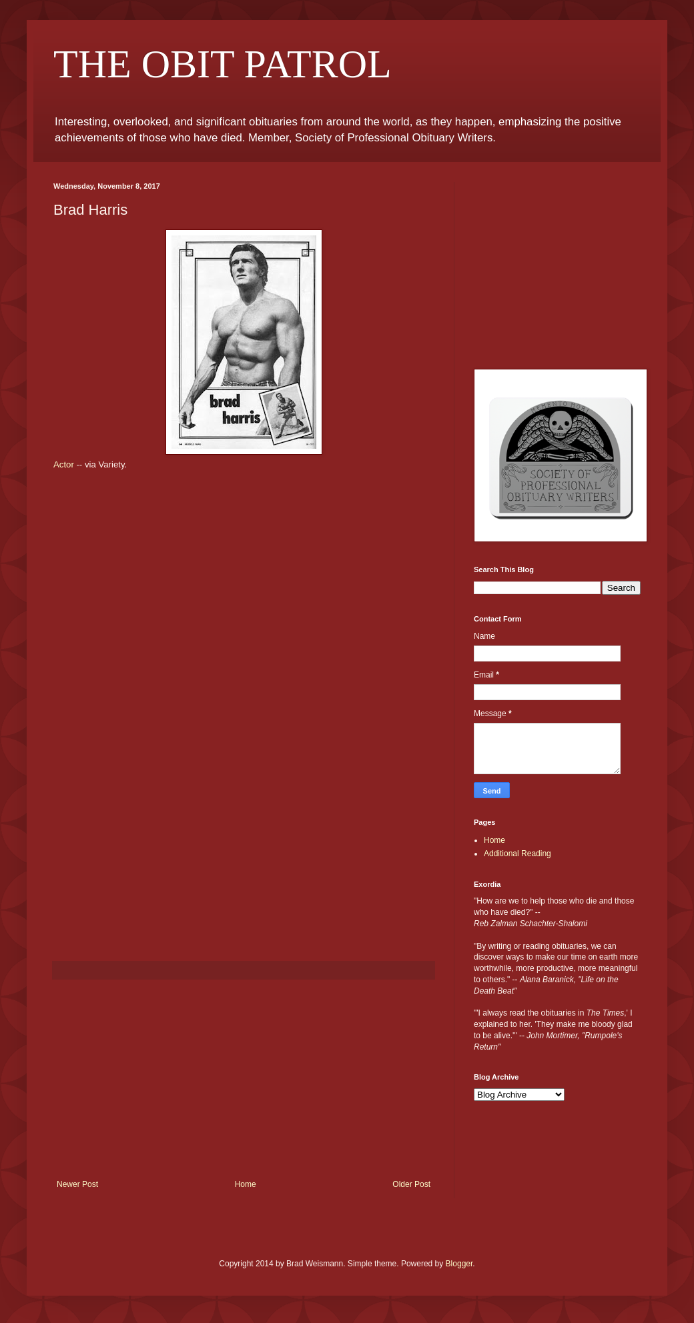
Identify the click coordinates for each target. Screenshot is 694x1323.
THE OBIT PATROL (222, 64)
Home (245, 1184)
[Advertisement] (243, 1079)
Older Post (411, 1184)
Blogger (459, 1263)
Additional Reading (517, 853)
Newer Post (77, 1184)
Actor (63, 464)
